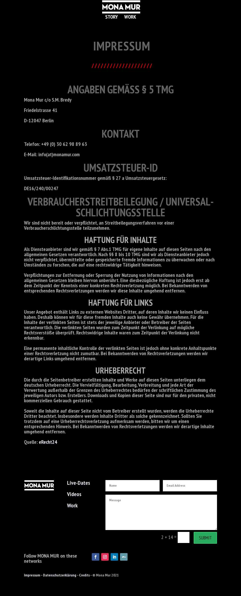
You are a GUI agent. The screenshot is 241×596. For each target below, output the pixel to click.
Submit (205, 538)
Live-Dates (78, 482)
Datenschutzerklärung (59, 575)
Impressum (32, 575)
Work (130, 17)
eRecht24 (48, 442)
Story (111, 17)
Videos (74, 494)
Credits (84, 575)
